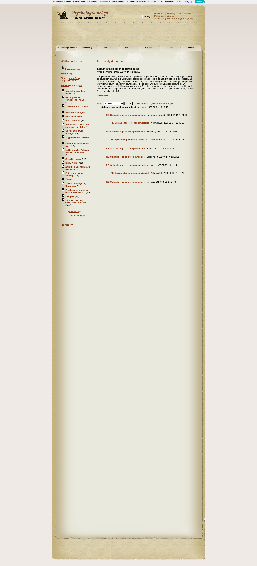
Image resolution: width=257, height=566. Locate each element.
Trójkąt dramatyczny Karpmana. (75, 184)
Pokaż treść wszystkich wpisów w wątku (154, 103)
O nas (170, 48)
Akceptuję (199, 2)
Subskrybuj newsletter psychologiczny (174, 18)
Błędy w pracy (72, 163)
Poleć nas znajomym (164, 16)
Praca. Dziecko (73, 120)
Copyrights (149, 48)
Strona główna (72, 69)
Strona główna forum (70, 78)
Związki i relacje (73, 159)
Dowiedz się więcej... (184, 2)
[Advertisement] (13, 52)
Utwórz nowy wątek (75, 215)
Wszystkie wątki (75, 211)
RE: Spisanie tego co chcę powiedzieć (125, 115)
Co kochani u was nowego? (74, 132)
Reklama (107, 48)
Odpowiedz (102, 96)
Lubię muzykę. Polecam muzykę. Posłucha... (77, 151)
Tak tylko (69, 196)
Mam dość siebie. (74, 116)
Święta (68, 179)
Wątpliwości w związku (77, 137)
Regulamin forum (69, 80)
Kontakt (191, 48)
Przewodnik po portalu (66, 48)
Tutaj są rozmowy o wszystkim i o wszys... (76, 201)
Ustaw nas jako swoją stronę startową (173, 13)
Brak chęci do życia (75, 112)
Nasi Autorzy (87, 48)
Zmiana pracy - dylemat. (77, 106)
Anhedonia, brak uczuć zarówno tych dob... (77, 125)
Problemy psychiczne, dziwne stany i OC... (76, 191)
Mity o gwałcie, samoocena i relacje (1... (75, 100)
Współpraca (128, 48)
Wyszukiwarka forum (71, 85)
